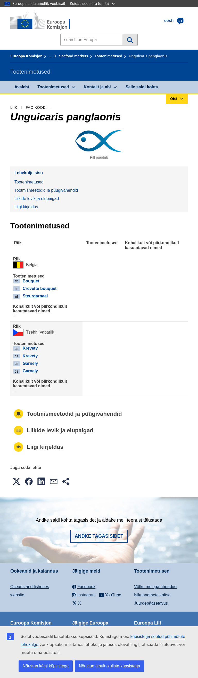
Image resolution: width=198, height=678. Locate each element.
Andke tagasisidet (99, 536)
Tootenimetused (108, 56)
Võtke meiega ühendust (155, 586)
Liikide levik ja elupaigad (36, 198)
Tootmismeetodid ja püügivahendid (46, 190)
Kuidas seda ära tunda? (92, 3)
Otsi (129, 39)
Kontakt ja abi (97, 87)
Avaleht (21, 87)
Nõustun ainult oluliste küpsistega (109, 666)
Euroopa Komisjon (26, 56)
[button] (16, 481)
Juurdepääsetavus (151, 603)
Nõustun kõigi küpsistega (46, 666)
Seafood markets (73, 56)
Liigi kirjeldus (26, 207)
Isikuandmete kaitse (152, 595)
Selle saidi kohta (142, 87)
